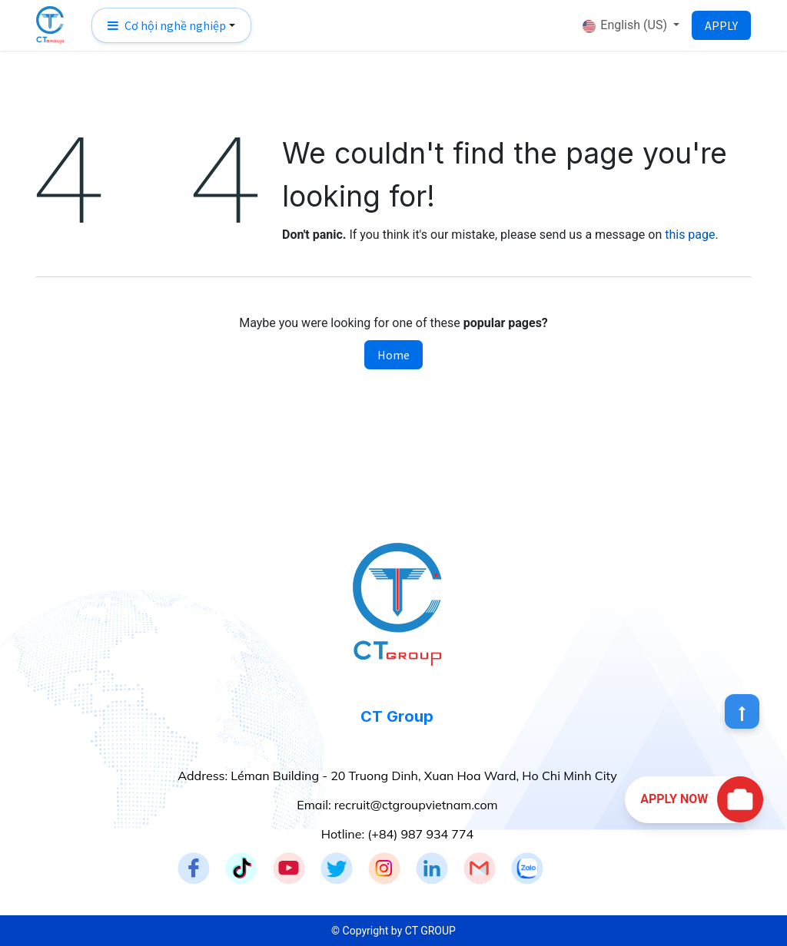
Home (393, 354)
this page (690, 234)
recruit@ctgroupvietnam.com (416, 804)
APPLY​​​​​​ (721, 25)
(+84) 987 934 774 (420, 834)
